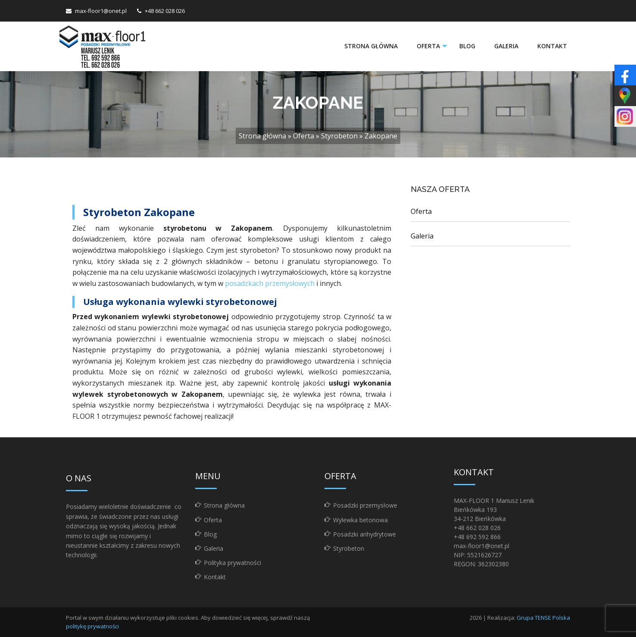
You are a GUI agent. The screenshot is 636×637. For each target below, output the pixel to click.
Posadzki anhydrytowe (364, 534)
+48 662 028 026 (165, 11)
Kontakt (552, 46)
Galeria (506, 46)
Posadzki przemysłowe (365, 505)
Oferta (427, 46)
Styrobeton (339, 136)
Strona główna (370, 46)
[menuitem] (370, 46)
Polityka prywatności (232, 563)
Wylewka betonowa (360, 520)
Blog (467, 46)
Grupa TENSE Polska (543, 617)
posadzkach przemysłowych (270, 283)
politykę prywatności (92, 626)
